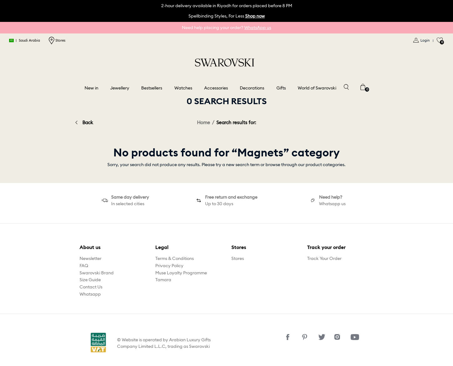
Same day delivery (130, 197)
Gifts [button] (281, 88)
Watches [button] (183, 88)
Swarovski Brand (97, 273)
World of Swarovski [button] (317, 88)
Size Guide (90, 279)
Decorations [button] (252, 88)
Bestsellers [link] (151, 88)
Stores (57, 40)
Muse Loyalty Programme (181, 273)
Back (87, 122)
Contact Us (91, 287)
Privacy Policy (169, 265)
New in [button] (91, 88)
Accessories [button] (216, 88)
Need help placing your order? (226, 27)
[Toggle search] (345, 86)
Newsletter (90, 258)
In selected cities (127, 203)
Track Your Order (324, 258)
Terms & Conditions (174, 258)
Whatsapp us (332, 203)
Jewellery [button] (119, 88)
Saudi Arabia (25, 40)
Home (203, 122)
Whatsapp (90, 294)
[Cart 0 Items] (362, 86)
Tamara (163, 279)
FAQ (84, 265)
